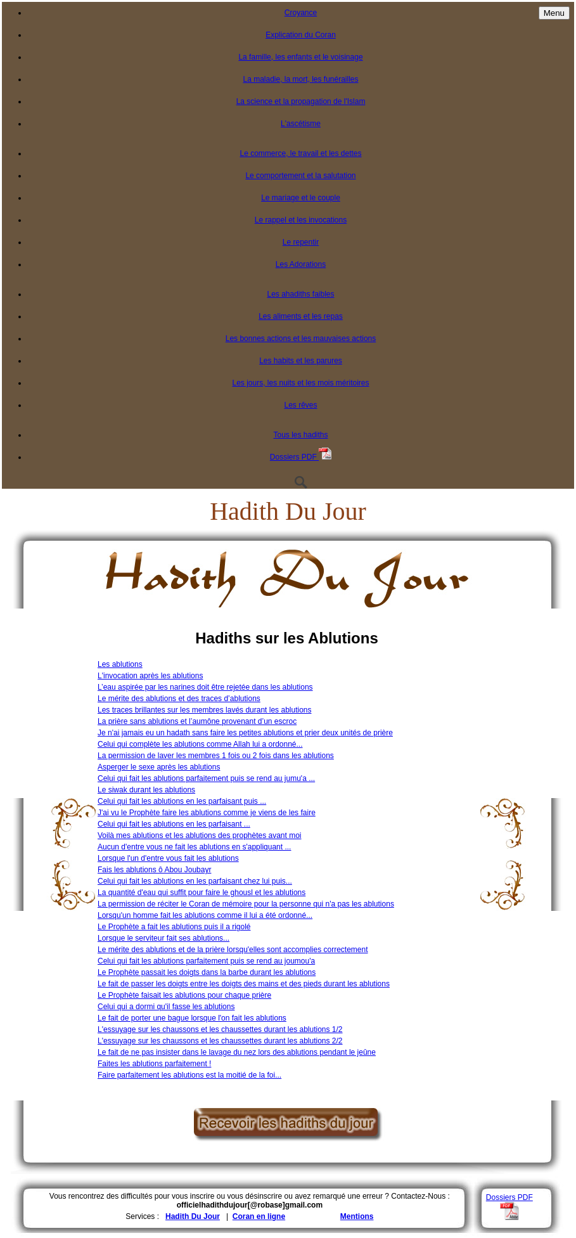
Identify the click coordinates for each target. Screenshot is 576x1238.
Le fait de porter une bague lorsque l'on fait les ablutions (192, 1018)
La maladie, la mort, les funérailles (300, 79)
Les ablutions (120, 664)
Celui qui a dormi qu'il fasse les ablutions (166, 1006)
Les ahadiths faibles (300, 294)
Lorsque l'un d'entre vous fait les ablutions (168, 858)
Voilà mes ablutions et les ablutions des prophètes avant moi (200, 835)
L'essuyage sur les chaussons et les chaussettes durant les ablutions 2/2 (220, 1040)
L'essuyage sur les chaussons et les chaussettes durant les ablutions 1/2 (220, 1029)
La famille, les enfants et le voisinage (300, 57)
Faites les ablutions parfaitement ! (154, 1063)
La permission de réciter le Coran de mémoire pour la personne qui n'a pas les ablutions (246, 903)
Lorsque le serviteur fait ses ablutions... (163, 938)
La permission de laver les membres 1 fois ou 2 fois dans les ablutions (216, 755)
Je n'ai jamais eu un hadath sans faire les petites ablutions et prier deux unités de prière (245, 732)
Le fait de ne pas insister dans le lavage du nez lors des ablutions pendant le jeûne (237, 1052)
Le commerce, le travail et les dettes (300, 153)
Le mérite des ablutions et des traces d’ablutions (179, 698)
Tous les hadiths (300, 434)
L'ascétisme (301, 123)
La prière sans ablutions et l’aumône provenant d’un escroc (197, 721)
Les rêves (300, 405)
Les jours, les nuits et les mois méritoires (300, 382)
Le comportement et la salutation (300, 175)
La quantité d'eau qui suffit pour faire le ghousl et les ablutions (201, 892)
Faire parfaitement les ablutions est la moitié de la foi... (189, 1075)
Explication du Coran (301, 34)
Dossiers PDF (300, 457)
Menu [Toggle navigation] (554, 13)
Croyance (301, 12)
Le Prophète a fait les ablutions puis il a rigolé (174, 926)
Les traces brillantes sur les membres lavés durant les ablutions (205, 710)
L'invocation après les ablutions (150, 675)
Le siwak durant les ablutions (146, 789)
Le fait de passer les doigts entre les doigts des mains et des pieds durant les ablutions (244, 983)
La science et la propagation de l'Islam (301, 101)
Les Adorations (301, 264)
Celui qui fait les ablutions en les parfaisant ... (174, 824)
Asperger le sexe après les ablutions (159, 767)
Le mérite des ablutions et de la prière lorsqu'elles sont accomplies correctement (233, 949)
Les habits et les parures (300, 360)
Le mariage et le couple (300, 197)
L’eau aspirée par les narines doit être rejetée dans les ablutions (205, 687)
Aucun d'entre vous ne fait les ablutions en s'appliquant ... (194, 846)
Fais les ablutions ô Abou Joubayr (154, 869)
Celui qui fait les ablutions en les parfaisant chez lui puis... (195, 881)
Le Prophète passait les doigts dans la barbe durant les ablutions (207, 972)
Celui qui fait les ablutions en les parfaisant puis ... (182, 801)
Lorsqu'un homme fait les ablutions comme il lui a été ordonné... (205, 915)
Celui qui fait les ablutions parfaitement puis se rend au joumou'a (206, 961)
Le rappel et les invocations (301, 220)
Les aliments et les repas (301, 316)
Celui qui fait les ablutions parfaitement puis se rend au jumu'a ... (206, 778)
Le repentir (301, 242)
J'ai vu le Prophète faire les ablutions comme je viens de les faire (207, 812)
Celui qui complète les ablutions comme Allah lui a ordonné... (200, 744)
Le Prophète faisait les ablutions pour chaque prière (184, 995)
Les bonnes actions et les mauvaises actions (301, 338)
